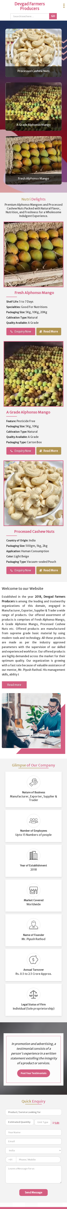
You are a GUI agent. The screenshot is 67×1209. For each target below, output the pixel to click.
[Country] (33, 1150)
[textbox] (42, 1122)
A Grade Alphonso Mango (33, 124)
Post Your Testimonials (33, 1073)
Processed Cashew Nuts (33, 71)
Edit (55, 1123)
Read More (48, 331)
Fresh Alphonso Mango (33, 178)
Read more (14, 685)
